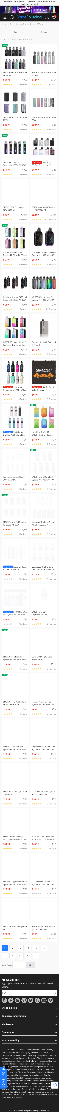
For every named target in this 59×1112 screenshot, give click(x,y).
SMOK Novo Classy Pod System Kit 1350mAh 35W (14, 658)
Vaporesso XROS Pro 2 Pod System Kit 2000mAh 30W (43, 748)
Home (4, 24)
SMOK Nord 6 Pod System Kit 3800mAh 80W (14, 523)
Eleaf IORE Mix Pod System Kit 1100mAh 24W (43, 793)
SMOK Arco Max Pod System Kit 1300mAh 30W (14, 164)
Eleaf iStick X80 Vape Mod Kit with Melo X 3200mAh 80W (43, 839)
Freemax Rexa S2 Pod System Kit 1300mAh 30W (14, 570)
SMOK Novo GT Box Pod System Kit (42, 164)
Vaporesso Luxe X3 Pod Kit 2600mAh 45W (14, 478)
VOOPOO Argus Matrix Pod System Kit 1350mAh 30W (15, 883)
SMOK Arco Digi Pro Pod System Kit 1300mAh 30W (13, 435)
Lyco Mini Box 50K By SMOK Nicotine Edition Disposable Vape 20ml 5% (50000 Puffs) (43, 436)
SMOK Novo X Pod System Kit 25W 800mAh (43, 208)
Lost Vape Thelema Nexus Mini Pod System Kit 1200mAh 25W (43, 525)
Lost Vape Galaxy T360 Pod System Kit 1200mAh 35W (15, 298)
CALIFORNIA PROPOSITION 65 (14, 1055)
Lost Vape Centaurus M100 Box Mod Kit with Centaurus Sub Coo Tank (15, 391)
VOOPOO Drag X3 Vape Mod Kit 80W (42, 658)
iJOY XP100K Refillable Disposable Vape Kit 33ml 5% (14, 255)
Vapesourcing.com (24, 1110)
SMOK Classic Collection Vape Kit (43, 388)
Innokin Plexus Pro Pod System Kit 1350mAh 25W (14, 748)
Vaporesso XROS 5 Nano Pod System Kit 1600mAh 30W (43, 570)
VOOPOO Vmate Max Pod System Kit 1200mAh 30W (43, 298)
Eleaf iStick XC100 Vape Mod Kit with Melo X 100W (14, 838)
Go (30, 965)
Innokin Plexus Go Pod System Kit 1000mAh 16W (43, 703)
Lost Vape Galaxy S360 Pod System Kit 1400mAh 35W (44, 253)
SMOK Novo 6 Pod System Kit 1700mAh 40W (14, 703)
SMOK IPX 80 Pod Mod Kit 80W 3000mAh (14, 208)
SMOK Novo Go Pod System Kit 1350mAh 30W (15, 615)
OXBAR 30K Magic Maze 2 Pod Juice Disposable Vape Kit (14, 345)
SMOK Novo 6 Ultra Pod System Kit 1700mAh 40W (43, 478)
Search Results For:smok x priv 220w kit (27, 24)
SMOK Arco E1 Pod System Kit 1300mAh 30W (43, 928)
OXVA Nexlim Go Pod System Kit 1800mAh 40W (43, 883)
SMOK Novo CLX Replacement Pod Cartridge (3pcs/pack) (41, 615)
